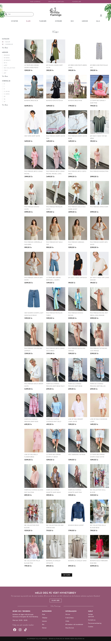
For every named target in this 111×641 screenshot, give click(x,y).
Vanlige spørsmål (91, 615)
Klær (43, 614)
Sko (43, 624)
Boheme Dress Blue (31, 100)
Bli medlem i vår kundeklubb (74, 624)
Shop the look (69, 628)
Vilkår (67, 621)
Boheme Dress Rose (75, 100)
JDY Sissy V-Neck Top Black (77, 277)
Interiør (44, 621)
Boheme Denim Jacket (76, 525)
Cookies (90, 626)
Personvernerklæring (93, 623)
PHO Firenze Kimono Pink (99, 171)
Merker (44, 628)
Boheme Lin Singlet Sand (77, 560)
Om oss (67, 614)
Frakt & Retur (69, 618)
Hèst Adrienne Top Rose (76, 454)
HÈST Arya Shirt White (32, 136)
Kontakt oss (91, 620)
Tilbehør (44, 618)
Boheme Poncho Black (54, 100)
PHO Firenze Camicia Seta (99, 206)
